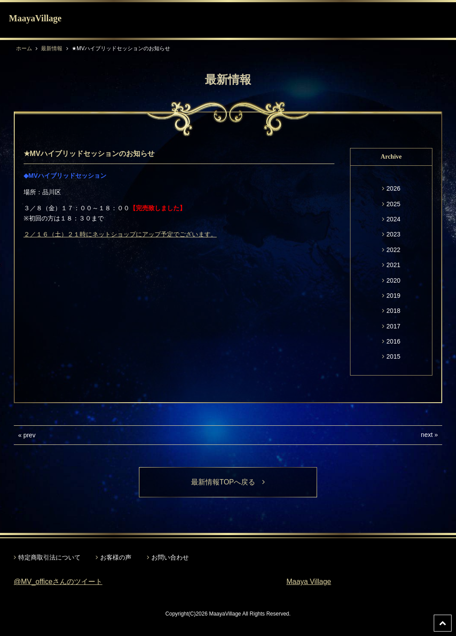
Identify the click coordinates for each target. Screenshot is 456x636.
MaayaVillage (35, 18)
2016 (393, 341)
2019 (393, 295)
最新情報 (51, 48)
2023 (393, 234)
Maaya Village (308, 581)
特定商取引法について (49, 557)
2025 (393, 204)
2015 (393, 356)
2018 (393, 310)
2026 (393, 188)
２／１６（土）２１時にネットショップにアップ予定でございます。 (120, 234)
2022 (393, 249)
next (426, 434)
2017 (393, 326)
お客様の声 (115, 557)
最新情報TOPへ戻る (228, 482)
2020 (393, 280)
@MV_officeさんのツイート (58, 581)
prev (29, 435)
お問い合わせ (170, 557)
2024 (393, 219)
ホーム (24, 48)
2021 (393, 264)
